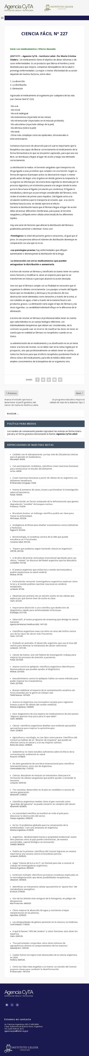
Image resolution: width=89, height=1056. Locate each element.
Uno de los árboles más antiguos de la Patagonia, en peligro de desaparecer (43, 899)
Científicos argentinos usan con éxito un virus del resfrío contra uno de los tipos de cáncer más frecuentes (43, 632)
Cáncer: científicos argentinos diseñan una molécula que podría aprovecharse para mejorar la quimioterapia (43, 726)
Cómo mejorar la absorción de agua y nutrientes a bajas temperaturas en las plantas (39, 911)
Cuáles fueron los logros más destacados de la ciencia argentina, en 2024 (43, 956)
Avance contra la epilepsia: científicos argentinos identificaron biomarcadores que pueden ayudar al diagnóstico (42, 668)
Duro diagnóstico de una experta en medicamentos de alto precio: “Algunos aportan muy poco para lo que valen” (44, 715)
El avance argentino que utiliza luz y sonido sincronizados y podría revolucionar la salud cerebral (41, 571)
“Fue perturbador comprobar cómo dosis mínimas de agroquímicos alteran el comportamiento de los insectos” (39, 944)
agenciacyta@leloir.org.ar (16, 1031)
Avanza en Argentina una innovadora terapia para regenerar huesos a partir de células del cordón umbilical (41, 703)
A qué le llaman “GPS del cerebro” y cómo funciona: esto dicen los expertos (44, 932)
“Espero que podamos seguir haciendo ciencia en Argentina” (42, 548)
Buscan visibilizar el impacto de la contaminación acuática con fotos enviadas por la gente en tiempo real (42, 691)
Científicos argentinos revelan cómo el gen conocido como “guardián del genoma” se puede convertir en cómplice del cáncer (42, 802)
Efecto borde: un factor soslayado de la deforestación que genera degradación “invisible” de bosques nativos (44, 502)
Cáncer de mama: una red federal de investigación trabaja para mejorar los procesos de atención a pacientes (43, 656)
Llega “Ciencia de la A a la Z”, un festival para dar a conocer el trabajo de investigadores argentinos (42, 864)
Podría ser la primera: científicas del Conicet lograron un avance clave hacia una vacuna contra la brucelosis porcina (43, 852)
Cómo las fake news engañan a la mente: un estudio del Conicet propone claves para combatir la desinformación (43, 968)
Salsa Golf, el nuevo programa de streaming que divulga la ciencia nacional (44, 620)
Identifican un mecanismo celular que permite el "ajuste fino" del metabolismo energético (43, 888)
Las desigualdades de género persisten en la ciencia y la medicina (45, 922)
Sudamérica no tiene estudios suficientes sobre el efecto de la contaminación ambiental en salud (42, 753)
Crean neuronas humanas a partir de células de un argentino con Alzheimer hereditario (44, 479)
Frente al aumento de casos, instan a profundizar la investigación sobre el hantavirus (44, 491)
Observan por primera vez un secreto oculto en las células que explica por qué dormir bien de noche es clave (42, 597)
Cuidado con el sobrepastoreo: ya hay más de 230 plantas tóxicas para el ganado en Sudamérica (44, 455)
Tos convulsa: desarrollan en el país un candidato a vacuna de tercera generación (42, 791)
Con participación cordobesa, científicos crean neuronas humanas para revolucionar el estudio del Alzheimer (44, 467)
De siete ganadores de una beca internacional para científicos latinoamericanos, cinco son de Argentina (42, 764)
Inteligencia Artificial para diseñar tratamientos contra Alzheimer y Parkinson (44, 526)
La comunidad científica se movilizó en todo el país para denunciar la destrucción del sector (39, 814)
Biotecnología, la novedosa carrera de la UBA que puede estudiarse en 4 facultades (39, 538)
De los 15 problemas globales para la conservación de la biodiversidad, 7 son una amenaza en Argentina (39, 826)
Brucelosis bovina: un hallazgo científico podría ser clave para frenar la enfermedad (42, 514)
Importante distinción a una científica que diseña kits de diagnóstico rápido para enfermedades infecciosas (39, 609)
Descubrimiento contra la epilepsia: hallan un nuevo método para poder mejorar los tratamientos (44, 679)
